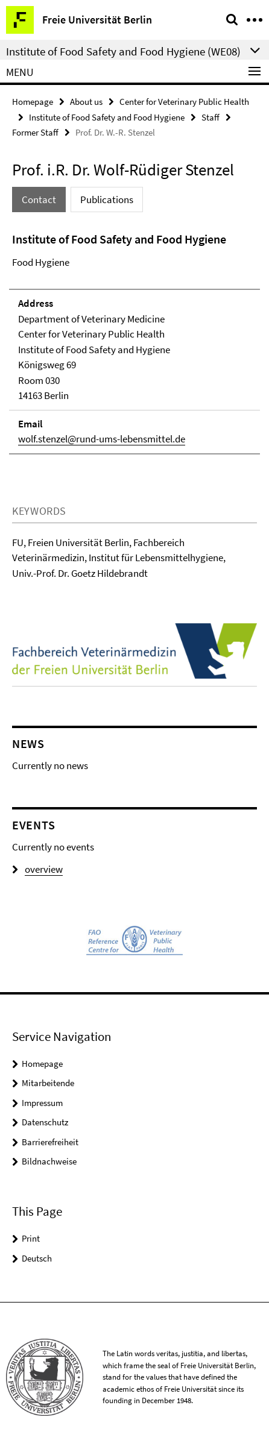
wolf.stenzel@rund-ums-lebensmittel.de (101, 438)
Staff (210, 117)
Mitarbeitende (48, 1083)
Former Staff (35, 132)
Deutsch (37, 1258)
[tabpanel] (134, 342)
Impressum (42, 1102)
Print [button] (31, 1238)
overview (37, 869)
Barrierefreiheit (50, 1142)
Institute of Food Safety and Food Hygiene (107, 117)
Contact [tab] (39, 199)
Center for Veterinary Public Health (184, 101)
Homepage (32, 101)
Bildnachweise (49, 1161)
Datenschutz (45, 1122)
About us (86, 101)
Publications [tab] (106, 199)
